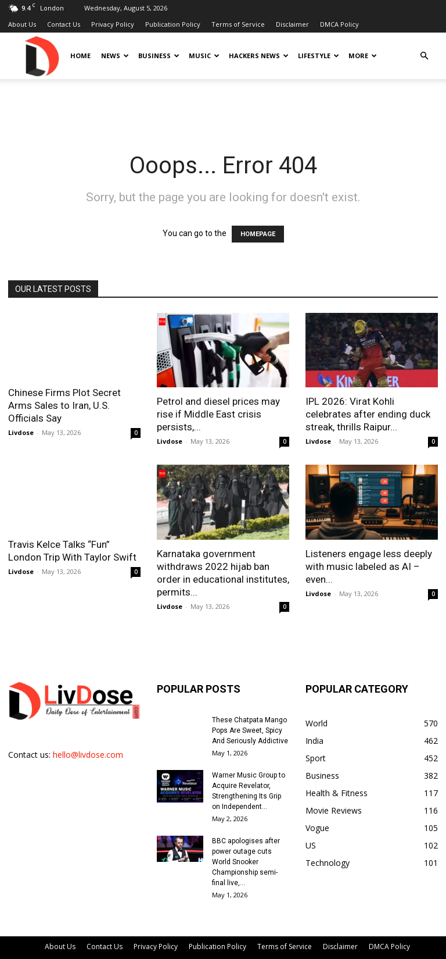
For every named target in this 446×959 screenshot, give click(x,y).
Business (158, 55)
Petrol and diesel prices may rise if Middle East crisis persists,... (218, 414)
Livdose (21, 432)
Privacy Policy (112, 24)
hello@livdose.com (88, 754)
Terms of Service (238, 24)
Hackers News (259, 55)
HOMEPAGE (257, 234)
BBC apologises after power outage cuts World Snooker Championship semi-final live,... (246, 862)
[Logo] (41, 55)
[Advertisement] (223, 104)
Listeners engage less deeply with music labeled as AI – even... (368, 566)
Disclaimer (292, 24)
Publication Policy (172, 24)
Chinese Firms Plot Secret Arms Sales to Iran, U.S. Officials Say (64, 405)
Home (80, 55)
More (362, 55)
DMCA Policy (339, 24)
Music (204, 55)
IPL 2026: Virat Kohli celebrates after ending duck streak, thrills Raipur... (367, 414)
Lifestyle (318, 55)
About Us (22, 24)
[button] (424, 56)
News (115, 55)
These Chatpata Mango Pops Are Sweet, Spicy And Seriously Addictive (250, 730)
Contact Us (63, 24)
